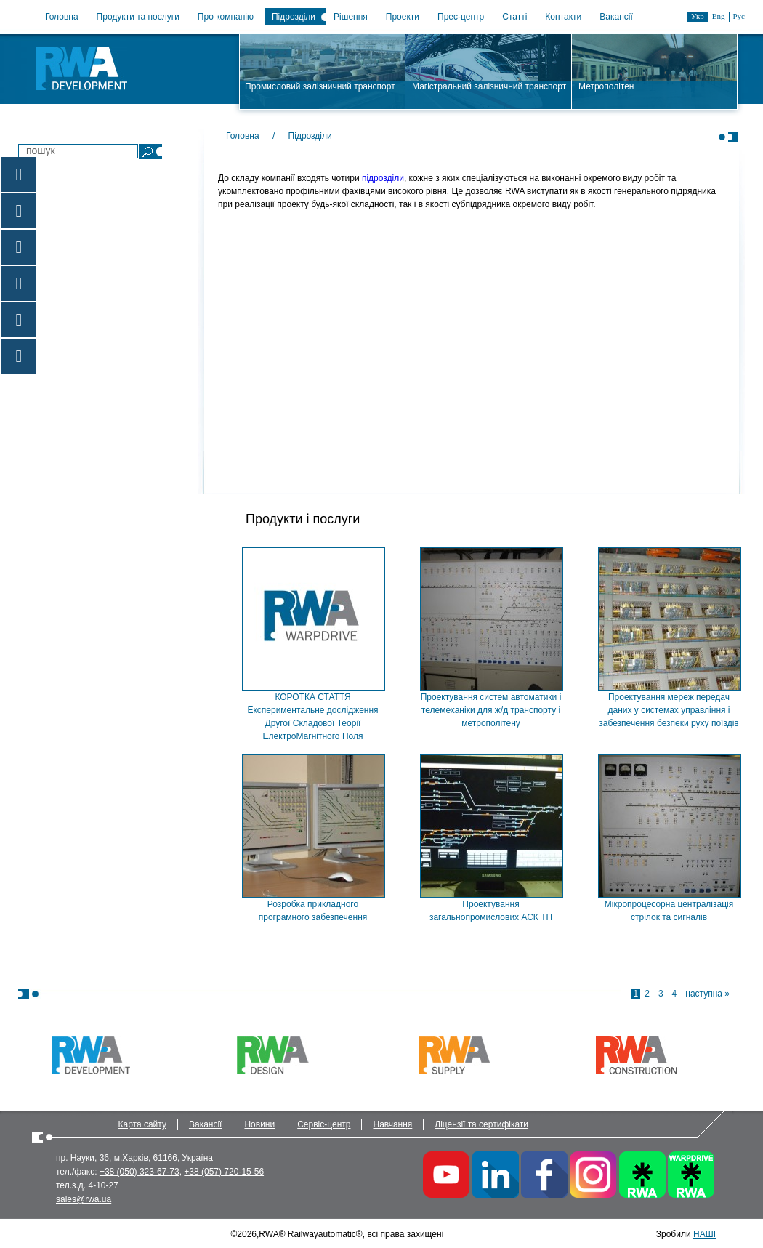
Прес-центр (460, 17)
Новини (259, 1124)
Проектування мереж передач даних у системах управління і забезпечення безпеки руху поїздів (668, 710)
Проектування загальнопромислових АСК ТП (490, 910)
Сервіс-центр (323, 1124)
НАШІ (704, 1234)
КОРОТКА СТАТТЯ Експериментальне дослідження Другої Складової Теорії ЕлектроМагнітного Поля (312, 716)
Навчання (392, 1124)
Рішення (351, 17)
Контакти (563, 17)
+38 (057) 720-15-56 (224, 1172)
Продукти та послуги (138, 17)
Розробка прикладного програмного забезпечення (313, 910)
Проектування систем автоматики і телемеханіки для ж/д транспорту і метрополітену (491, 710)
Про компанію (226, 17)
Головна (61, 17)
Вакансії (616, 17)
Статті (514, 17)
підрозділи (383, 178)
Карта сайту (142, 1124)
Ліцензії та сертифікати (481, 1124)
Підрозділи (293, 17)
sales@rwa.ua (83, 1199)
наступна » (707, 994)
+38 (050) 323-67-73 (139, 1172)
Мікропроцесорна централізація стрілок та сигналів (669, 910)
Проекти (402, 17)
